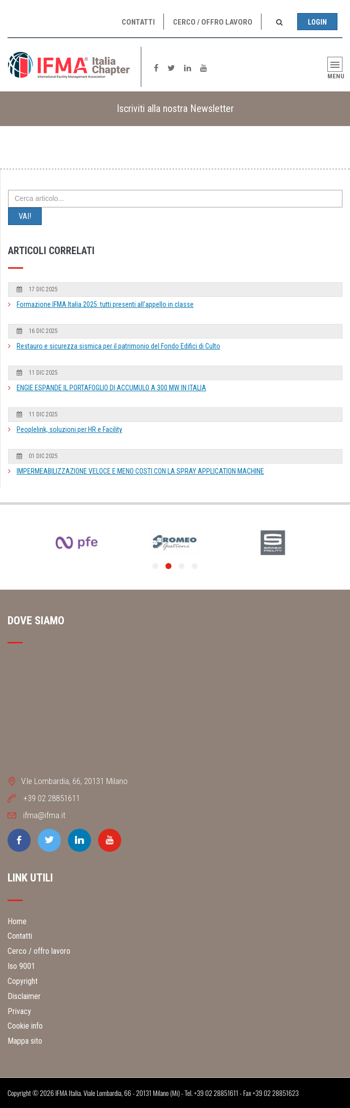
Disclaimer (24, 996)
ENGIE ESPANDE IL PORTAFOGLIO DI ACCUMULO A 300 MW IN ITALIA (111, 388)
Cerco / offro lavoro (212, 22)
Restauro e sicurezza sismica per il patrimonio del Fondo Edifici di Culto (118, 346)
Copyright (23, 981)
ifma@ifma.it (44, 815)
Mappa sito (25, 1041)
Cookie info (25, 1026)
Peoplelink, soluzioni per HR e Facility (69, 429)
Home (17, 921)
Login (317, 22)
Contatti (138, 22)
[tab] (175, 108)
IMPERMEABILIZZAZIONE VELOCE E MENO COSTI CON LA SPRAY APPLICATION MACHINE (140, 471)
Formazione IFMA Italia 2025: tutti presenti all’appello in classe (105, 304)
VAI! (25, 216)
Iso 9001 (21, 966)
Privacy (19, 1011)
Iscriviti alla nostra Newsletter (175, 108)
